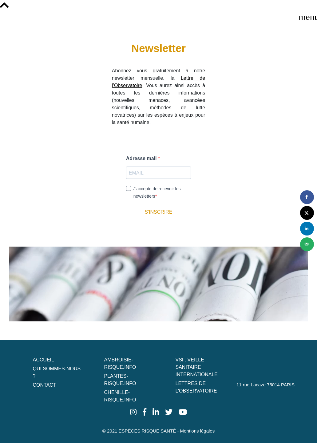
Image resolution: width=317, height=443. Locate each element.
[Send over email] (307, 244)
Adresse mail (142, 158)
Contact (44, 385)
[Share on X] (307, 213)
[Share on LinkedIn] (307, 229)
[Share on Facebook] (307, 197)
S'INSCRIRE (158, 212)
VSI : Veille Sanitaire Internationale (196, 367)
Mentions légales (197, 430)
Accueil (43, 359)
